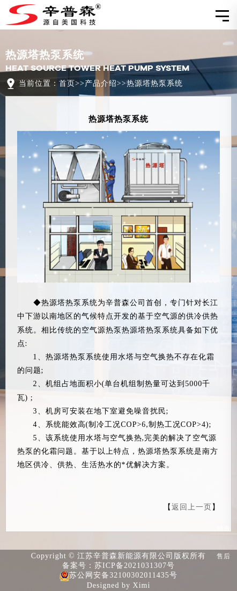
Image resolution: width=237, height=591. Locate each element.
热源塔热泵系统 (155, 83)
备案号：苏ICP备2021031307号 (118, 566)
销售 (224, 521)
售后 (224, 549)
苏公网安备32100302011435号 (118, 576)
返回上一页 (192, 507)
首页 (67, 83)
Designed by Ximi (119, 585)
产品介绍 (101, 83)
